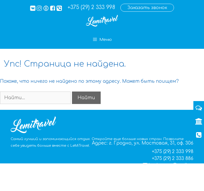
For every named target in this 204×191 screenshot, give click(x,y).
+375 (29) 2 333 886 (172, 158)
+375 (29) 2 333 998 (91, 7)
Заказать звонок (147, 7)
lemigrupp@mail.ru (171, 165)
